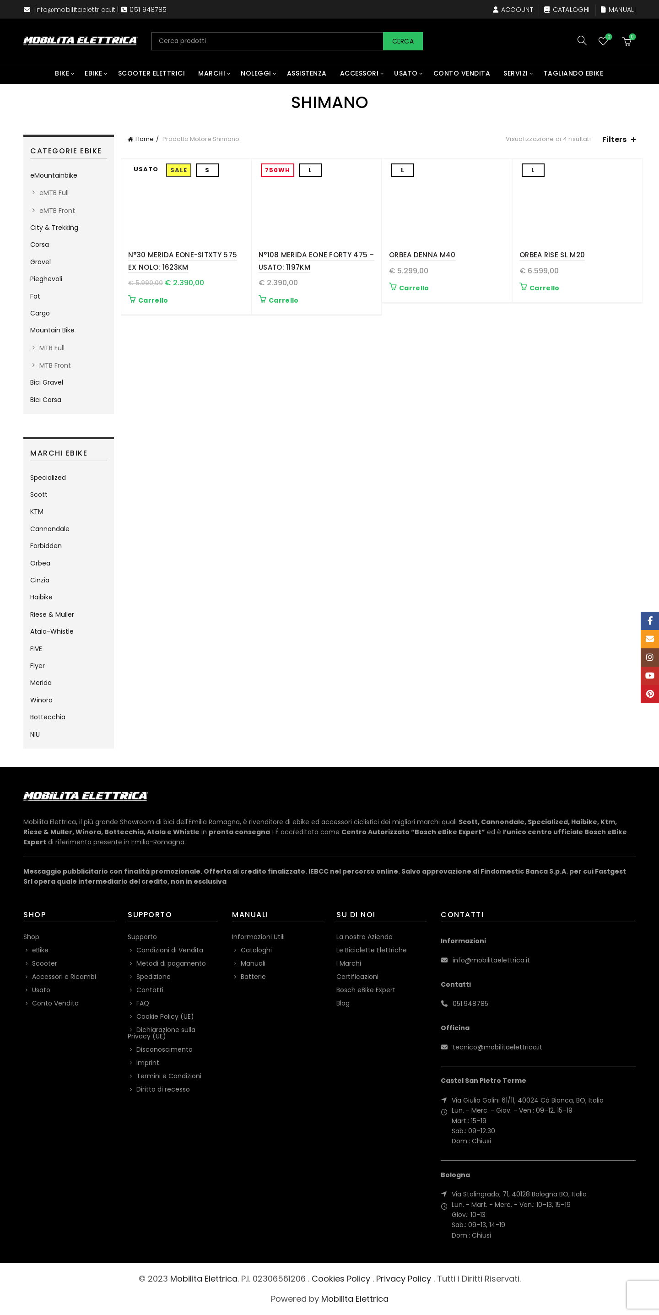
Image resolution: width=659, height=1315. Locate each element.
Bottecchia (47, 717)
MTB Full (52, 348)
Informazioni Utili (258, 936)
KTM (36, 511)
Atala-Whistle (52, 631)
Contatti (149, 989)
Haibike (41, 597)
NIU (35, 734)
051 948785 (148, 9)
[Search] (582, 40)
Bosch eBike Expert (365, 989)
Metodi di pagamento (171, 963)
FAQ (142, 1003)
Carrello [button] (153, 300)
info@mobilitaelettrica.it (75, 9)
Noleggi (256, 73)
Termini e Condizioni (168, 1076)
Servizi (515, 73)
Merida (41, 682)
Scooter (44, 963)
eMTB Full (54, 192)
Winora (41, 700)
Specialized (48, 477)
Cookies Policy (341, 1278)
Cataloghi (566, 9)
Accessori (359, 73)
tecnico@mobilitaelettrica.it (497, 1047)
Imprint (147, 1062)
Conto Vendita (462, 73)
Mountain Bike (52, 330)
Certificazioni (357, 976)
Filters (614, 139)
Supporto (142, 936)
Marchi (211, 73)
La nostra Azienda (364, 936)
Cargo (40, 313)
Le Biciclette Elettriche (371, 950)
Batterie (253, 976)
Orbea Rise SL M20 (552, 255)
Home (144, 139)
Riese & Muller (52, 614)
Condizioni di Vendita (169, 950)
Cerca (403, 41)
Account (512, 9)
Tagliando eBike (574, 73)
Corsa (39, 244)
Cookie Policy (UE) (165, 1016)
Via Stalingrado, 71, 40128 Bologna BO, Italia (519, 1194)
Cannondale (50, 528)
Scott (39, 494)
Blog (343, 1003)
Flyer (37, 665)
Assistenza (307, 73)
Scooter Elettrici (151, 73)
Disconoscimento (164, 1049)
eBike (94, 73)
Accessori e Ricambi (64, 976)
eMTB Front (57, 210)
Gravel (40, 261)
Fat (35, 296)
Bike (62, 73)
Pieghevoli (46, 278)
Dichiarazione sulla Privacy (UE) (161, 1033)
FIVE (36, 648)
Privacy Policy (403, 1278)
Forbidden (46, 545)
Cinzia (39, 580)
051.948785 (470, 1003)
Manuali (618, 9)
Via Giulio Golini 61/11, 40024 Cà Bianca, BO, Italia (528, 1100)
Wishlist (607, 37)
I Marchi (348, 963)
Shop (31, 936)
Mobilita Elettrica (204, 1278)
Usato (406, 73)
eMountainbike (53, 175)
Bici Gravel (46, 382)
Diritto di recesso (163, 1089)
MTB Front (55, 365)
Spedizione (153, 976)
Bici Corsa (45, 399)
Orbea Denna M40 (422, 255)
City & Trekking (54, 227)
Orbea (40, 563)
